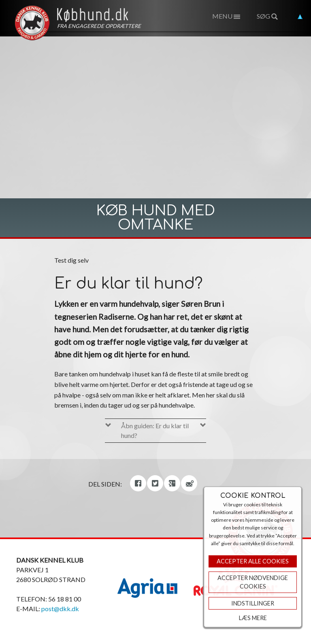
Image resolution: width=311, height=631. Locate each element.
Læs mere (253, 617)
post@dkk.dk (60, 608)
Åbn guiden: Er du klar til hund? (155, 430)
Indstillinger (252, 603)
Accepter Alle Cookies (253, 561)
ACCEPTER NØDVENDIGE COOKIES (252, 582)
